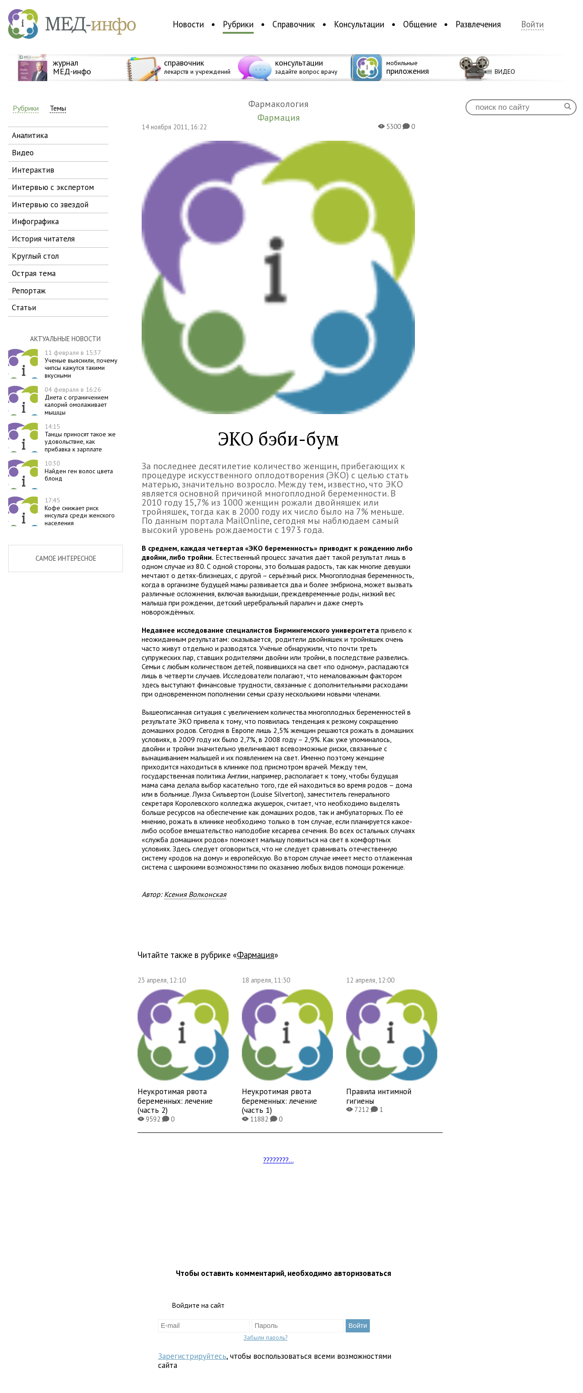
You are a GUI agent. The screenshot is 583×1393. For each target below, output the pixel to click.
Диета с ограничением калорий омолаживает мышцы (76, 400)
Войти (532, 24)
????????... (278, 1159)
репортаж (29, 290)
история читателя (43, 238)
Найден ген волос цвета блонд (79, 471)
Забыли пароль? (265, 1337)
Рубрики (238, 24)
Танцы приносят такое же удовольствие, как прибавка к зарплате (80, 437)
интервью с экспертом (53, 187)
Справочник (293, 24)
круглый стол (35, 256)
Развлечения (478, 24)
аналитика (30, 135)
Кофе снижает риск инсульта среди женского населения (80, 511)
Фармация (255, 955)
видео (23, 152)
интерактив (33, 169)
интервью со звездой (50, 204)
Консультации (359, 24)
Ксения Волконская (195, 894)
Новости (188, 24)
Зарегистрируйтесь (192, 1356)
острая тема (34, 273)
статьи (24, 307)
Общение (420, 24)
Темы (58, 108)
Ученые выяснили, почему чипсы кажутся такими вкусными (81, 363)
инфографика (35, 221)
